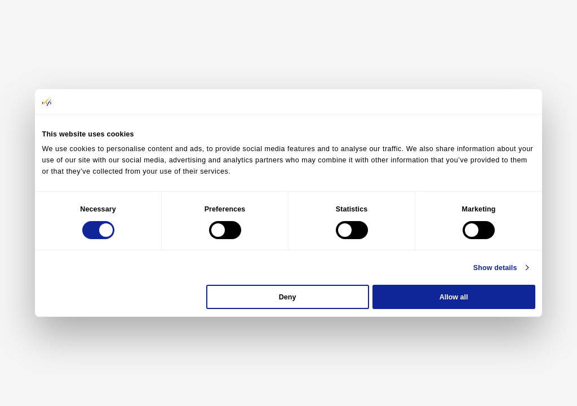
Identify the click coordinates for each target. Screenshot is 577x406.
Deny (287, 297)
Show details (495, 268)
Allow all (454, 297)
